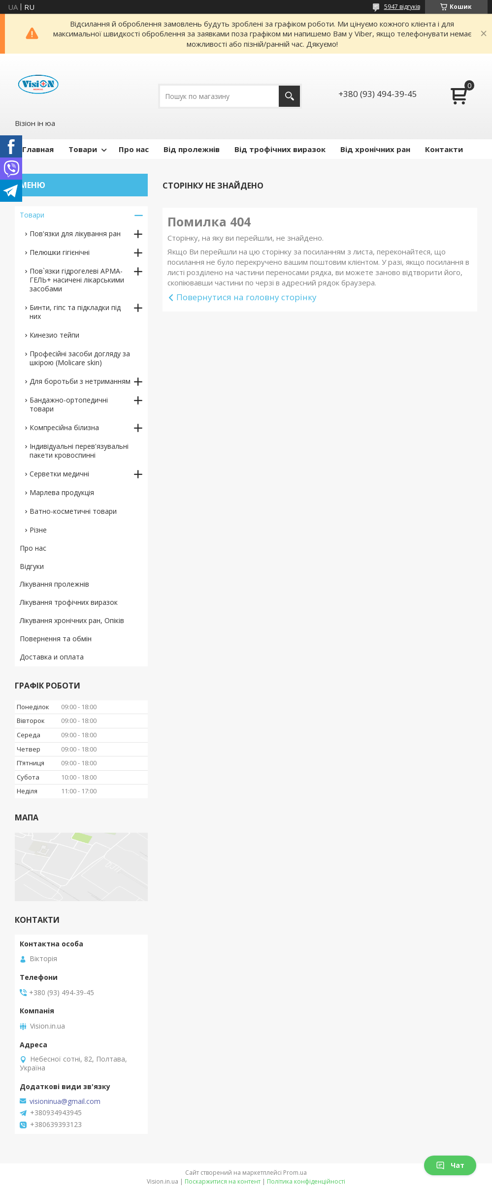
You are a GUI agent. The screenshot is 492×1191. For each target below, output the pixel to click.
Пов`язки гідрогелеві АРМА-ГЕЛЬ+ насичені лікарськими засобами (77, 279)
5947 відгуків (402, 6)
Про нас (134, 149)
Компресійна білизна (64, 427)
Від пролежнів (192, 149)
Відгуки (32, 566)
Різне (38, 529)
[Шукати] (289, 96)
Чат (450, 1165)
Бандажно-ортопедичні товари (69, 404)
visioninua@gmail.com (65, 1101)
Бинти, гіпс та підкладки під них (75, 312)
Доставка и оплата (52, 656)
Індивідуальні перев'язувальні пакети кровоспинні (79, 450)
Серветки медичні (59, 473)
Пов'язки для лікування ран (75, 233)
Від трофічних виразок (280, 149)
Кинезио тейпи (54, 335)
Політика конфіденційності (306, 1181)
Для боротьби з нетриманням (80, 381)
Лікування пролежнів (54, 584)
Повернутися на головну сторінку (246, 297)
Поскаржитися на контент (223, 1181)
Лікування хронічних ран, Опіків (72, 620)
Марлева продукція (62, 492)
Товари (82, 149)
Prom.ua (295, 1172)
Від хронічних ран (375, 149)
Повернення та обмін (56, 638)
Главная (38, 149)
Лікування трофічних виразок (69, 602)
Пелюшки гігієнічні (60, 252)
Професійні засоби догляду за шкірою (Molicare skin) (80, 358)
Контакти (444, 149)
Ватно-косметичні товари (73, 511)
